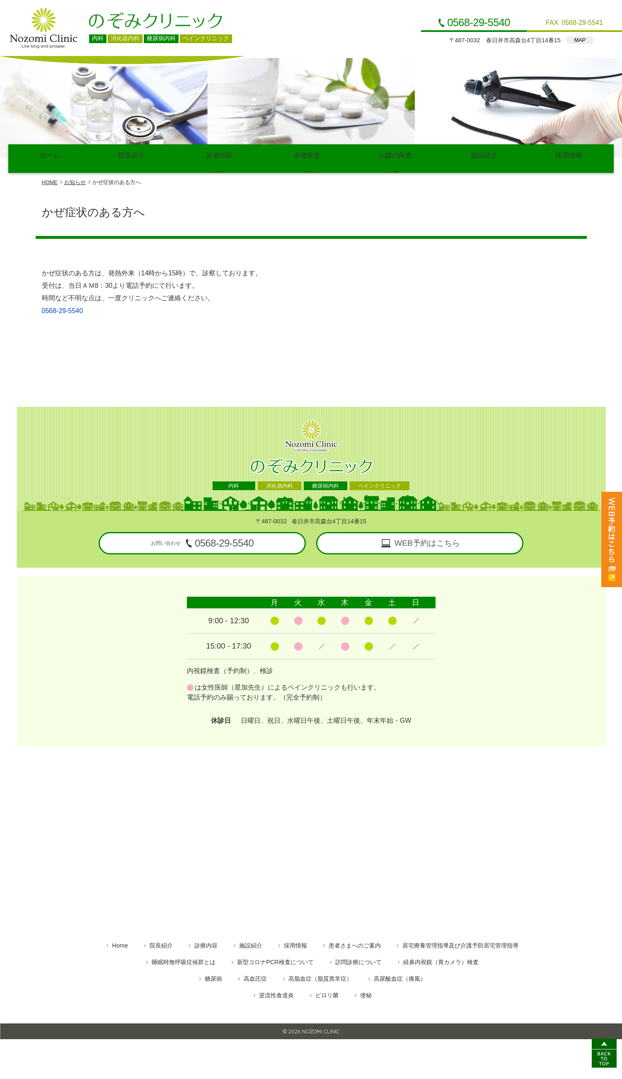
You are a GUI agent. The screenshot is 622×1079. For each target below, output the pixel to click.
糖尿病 (213, 976)
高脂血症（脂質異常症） (320, 976)
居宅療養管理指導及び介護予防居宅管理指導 (460, 943)
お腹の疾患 (395, 158)
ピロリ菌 (327, 993)
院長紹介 (131, 158)
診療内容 (219, 158)
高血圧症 (255, 976)
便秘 (366, 993)
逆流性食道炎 (276, 993)
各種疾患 (307, 158)
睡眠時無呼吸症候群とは (183, 960)
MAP (580, 40)
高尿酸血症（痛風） (400, 976)
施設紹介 (484, 158)
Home (120, 943)
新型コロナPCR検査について (275, 960)
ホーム (49, 158)
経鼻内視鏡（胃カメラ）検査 (441, 960)
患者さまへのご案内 (355, 943)
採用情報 (569, 158)
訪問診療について (358, 960)
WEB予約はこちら (427, 541)
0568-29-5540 (478, 22)
